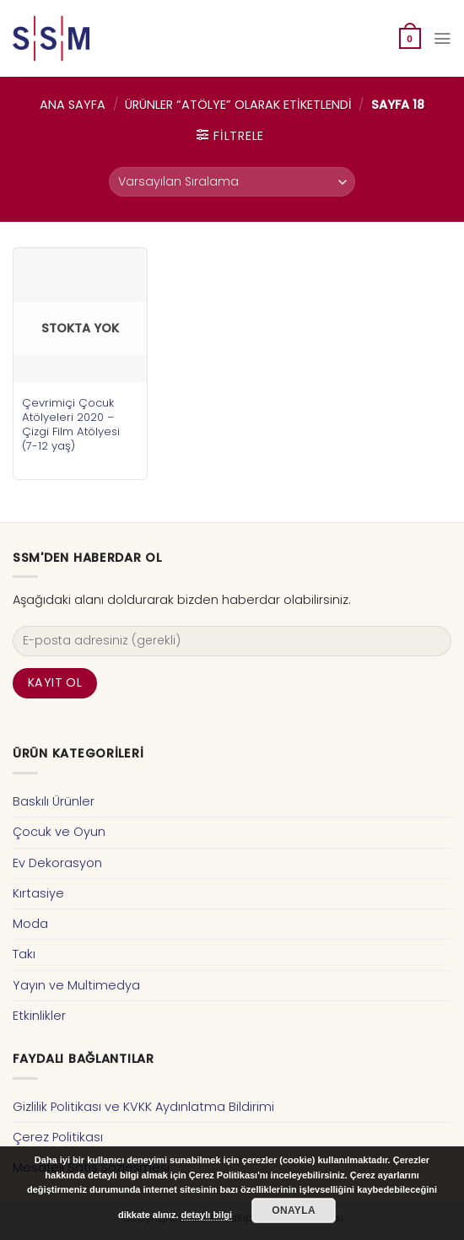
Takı (24, 954)
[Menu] (442, 38)
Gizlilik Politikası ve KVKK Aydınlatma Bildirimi (143, 1106)
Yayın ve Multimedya (76, 985)
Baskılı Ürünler (53, 801)
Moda (30, 923)
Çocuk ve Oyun (59, 831)
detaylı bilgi (207, 1215)
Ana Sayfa (72, 104)
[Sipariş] (232, 182)
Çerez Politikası (58, 1137)
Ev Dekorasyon (57, 863)
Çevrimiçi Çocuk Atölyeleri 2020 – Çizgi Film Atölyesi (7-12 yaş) (71, 424)
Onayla (294, 1210)
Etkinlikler (39, 1015)
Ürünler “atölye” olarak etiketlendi (238, 104)
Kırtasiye (38, 893)
